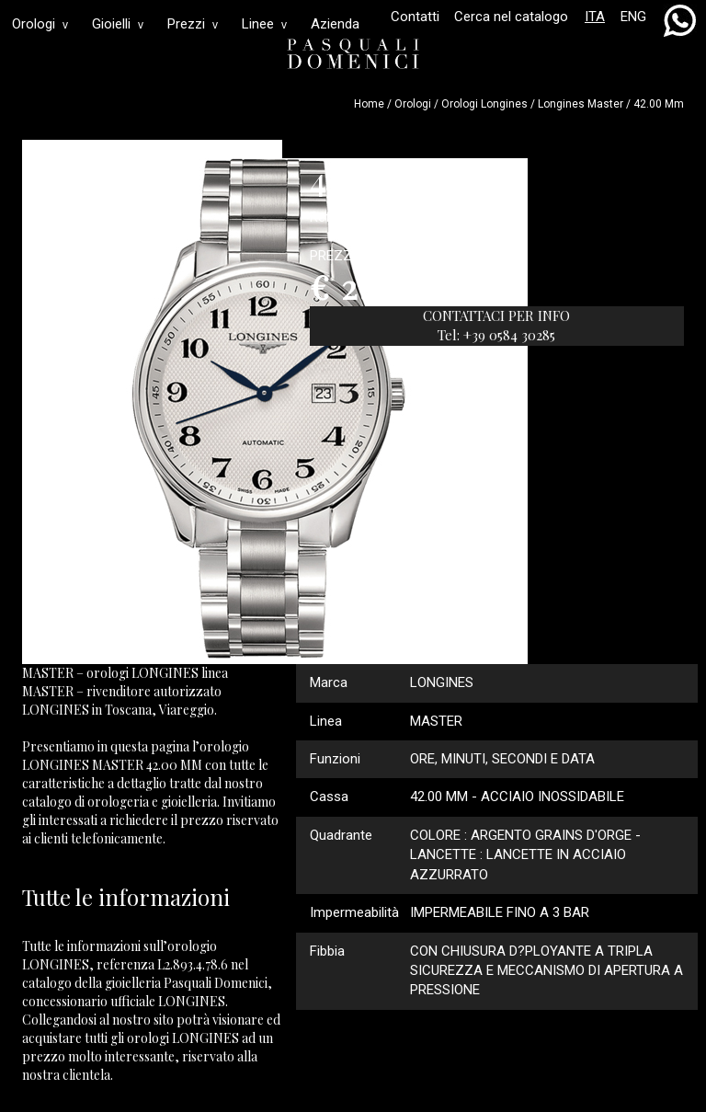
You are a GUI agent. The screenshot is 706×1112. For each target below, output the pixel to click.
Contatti (415, 16)
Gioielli (117, 24)
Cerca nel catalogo (511, 16)
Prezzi (192, 24)
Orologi (40, 24)
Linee (264, 24)
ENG (633, 16)
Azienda (335, 24)
